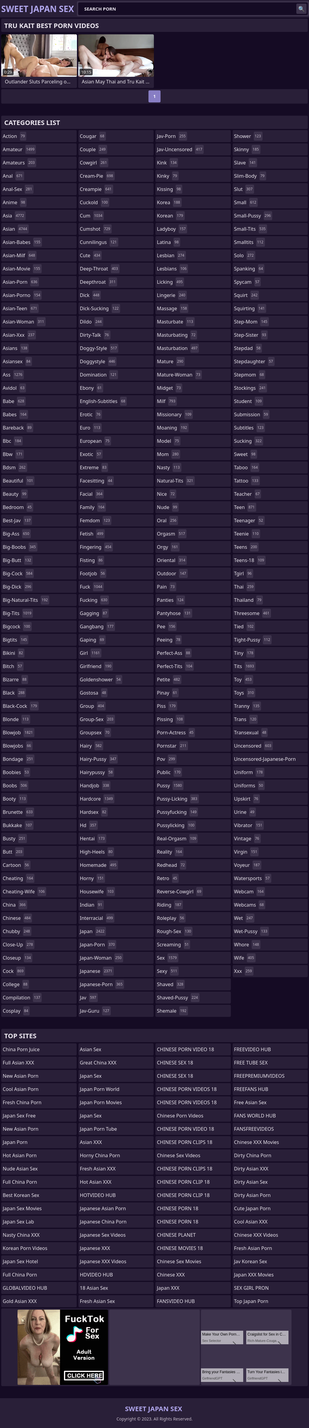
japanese (97, 971)
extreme (94, 467)
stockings (250, 387)
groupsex (95, 732)
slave (245, 162)
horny (92, 878)
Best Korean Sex (21, 1195)
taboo (247, 467)
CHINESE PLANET (176, 1235)
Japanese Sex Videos (103, 1235)
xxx (243, 971)
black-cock (21, 706)
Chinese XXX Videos (256, 1235)
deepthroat (98, 281)
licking (170, 281)
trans (246, 719)
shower (248, 136)
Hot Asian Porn (20, 1155)
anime (15, 202)
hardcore (97, 798)
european (95, 440)
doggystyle (98, 361)
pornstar (172, 745)
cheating (18, 878)
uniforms (249, 785)
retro (168, 878)
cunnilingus (99, 242)
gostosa (94, 692)
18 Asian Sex (94, 1288)
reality (170, 851)
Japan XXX (168, 1288)
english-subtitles (103, 401)
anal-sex (18, 189)
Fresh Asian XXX (98, 1168)
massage (172, 308)
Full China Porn (20, 1182)
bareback (18, 427)
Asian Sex (90, 1049)
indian (92, 904)
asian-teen (21, 308)
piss (167, 706)
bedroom (18, 507)
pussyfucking (177, 812)
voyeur (247, 865)
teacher (247, 493)
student (248, 401)
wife (245, 957)
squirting (250, 308)
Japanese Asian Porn (103, 1208)
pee (167, 626)
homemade (99, 865)
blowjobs (18, 745)
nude (168, 507)
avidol (14, 387)
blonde (16, 719)
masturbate (176, 321)
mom (168, 454)
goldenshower (101, 679)
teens (246, 547)
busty (15, 838)
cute (91, 255)
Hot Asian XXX (96, 1182)
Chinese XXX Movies (256, 1142)
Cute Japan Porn (252, 1208)
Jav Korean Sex (250, 1261)
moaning (173, 427)
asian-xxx (19, 334)
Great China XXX (98, 1062)
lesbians (172, 268)
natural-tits (176, 480)
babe (14, 401)
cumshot (96, 228)
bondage (18, 759)
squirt (246, 295)
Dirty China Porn (253, 1155)
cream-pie (97, 175)
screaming (173, 944)
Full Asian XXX (18, 1062)
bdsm (15, 467)
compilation (22, 997)
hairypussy (97, 772)
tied (244, 626)
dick (90, 295)
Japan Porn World (99, 1089)
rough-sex (175, 931)
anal (13, 175)
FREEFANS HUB (251, 1089)
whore (247, 944)
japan (93, 931)
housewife (97, 891)
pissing (170, 719)
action (14, 136)
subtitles (249, 427)
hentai (93, 838)
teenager (249, 520)
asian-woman (24, 321)
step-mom (251, 321)
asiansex (17, 361)
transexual (251, 732)
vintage (247, 838)
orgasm (171, 533)
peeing (169, 639)
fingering (96, 547)
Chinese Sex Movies (179, 1261)
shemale (172, 1010)
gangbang (97, 626)
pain (166, 586)
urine (245, 812)
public (169, 772)
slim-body (250, 175)
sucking (248, 440)
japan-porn (98, 944)
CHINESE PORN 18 (177, 1208)
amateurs (19, 162)
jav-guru (95, 1010)
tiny (244, 653)
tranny (247, 706)
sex (167, 957)
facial (92, 493)
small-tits (250, 228)
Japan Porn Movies (101, 1102)
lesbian (171, 255)
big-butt (18, 560)
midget (169, 387)
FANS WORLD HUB (255, 1115)
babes (15, 414)
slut (244, 189)
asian (16, 228)
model (168, 440)
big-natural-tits (26, 600)
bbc (13, 440)
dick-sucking (100, 308)
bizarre (15, 679)
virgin (246, 851)
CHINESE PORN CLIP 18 (183, 1182)
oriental (172, 560)
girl (90, 653)
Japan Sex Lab (18, 1221)
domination (99, 374)
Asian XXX (91, 1142)
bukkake (18, 825)
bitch (13, 666)
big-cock (18, 573)
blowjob (18, 732)
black (14, 692)
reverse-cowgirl (180, 891)
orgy (168, 547)
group (93, 706)
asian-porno (22, 295)
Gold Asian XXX (20, 1301)
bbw (13, 454)
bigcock (17, 626)
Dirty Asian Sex (251, 1182)
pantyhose (174, 613)
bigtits (15, 639)
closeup (17, 957)
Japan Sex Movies (22, 1208)
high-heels (97, 851)
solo (244, 255)
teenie (247, 533)
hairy (91, 745)
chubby (17, 931)
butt (13, 851)
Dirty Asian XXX (251, 1168)
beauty (15, 493)
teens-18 (250, 560)
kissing (169, 189)
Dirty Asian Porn (252, 1195)
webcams (250, 904)
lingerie (172, 295)
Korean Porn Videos (25, 1248)
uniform (249, 772)
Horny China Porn (100, 1155)
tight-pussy (253, 639)
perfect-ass (174, 653)
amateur (19, 149)
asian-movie (22, 268)
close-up (18, 944)
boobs (15, 785)
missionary (175, 414)
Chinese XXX (171, 1274)
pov (167, 759)
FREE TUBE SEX (251, 1062)
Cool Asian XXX (251, 1221)
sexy (168, 971)
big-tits (18, 613)
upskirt (247, 798)
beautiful (18, 480)
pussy (170, 785)
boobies (16, 772)
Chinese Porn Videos (180, 1115)
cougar (93, 136)
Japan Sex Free (19, 1115)
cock (14, 971)
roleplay (171, 918)
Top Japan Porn (251, 1301)
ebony (91, 387)
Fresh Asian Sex (97, 1301)
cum (92, 215)
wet (244, 918)
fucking (94, 600)
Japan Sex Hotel (20, 1261)
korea (169, 202)
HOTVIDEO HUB (98, 1195)
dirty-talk (95, 334)
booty (15, 798)
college (16, 984)
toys (245, 692)
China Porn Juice (21, 1049)
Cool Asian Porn (21, 1089)
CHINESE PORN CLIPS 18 (184, 1142)
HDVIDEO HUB (96, 1274)
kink (167, 162)
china (15, 904)
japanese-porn (102, 984)
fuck (92, 586)
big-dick (18, 586)
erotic (91, 414)
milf (167, 401)
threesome (252, 613)
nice (166, 493)
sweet (245, 454)
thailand (248, 600)
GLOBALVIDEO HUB (25, 1288)
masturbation (178, 348)
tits (245, 666)
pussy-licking (178, 798)
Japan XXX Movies (254, 1274)
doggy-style (99, 348)
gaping (93, 639)
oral (167, 520)
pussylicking (176, 825)
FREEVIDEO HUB (252, 1049)
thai (244, 586)
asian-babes (22, 242)
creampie (96, 189)
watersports (252, 878)
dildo (91, 321)
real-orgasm (177, 838)
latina (168, 242)
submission (252, 414)
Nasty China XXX (21, 1235)
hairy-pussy (99, 759)
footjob (93, 573)
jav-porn (172, 136)
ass (13, 374)
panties (171, 600)
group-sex (97, 719)
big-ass (17, 533)
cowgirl (94, 162)
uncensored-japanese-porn (265, 760)
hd (89, 825)
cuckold (95, 202)
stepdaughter (254, 361)
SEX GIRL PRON (251, 1288)
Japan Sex (91, 1076)
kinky (168, 175)
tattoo (247, 480)
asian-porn (21, 281)
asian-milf (20, 255)
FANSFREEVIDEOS (254, 1129)
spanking (249, 268)
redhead (171, 865)
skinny (247, 149)
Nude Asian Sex (20, 1168)
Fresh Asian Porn (253, 1248)
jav (89, 997)
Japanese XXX (95, 1248)
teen (245, 507)
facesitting (97, 480)
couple (93, 149)
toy (243, 679)
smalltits (249, 242)
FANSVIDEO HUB (176, 1301)
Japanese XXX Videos (103, 1261)
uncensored (253, 745)
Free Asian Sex (250, 1102)
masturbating (177, 334)
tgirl (243, 573)
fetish (92, 533)
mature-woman (179, 374)
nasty (169, 467)
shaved (171, 984)
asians (16, 348)
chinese (17, 918)
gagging (94, 613)
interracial (97, 918)
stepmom (250, 374)
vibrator (249, 825)
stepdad (248, 348)
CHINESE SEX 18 (175, 1062)
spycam (247, 281)
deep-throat (99, 268)
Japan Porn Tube (98, 1129)
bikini (13, 653)
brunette (18, 812)
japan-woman (101, 957)
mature (171, 361)
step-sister (251, 334)
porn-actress (176, 732)
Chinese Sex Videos (178, 1155)
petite (169, 679)
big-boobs (20, 547)
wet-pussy (251, 931)
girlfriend (96, 666)
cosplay (16, 1010)
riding (170, 904)
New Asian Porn (21, 1076)
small (246, 202)
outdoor (172, 573)
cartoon (16, 865)
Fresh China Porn (22, 1102)
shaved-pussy (178, 997)
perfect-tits (175, 666)
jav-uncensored (180, 149)
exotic (91, 454)
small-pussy (253, 215)
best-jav (17, 520)
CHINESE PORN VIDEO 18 (185, 1049)
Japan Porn (15, 1142)
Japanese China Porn (103, 1221)
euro (91, 427)
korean (171, 215)
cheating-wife (24, 891)
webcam (249, 891)
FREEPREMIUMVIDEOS (259, 1076)
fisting (92, 560)
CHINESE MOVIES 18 (180, 1248)
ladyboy (172, 228)
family (93, 507)
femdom (96, 520)
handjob (95, 785)
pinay (168, 692)
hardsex (94, 812)
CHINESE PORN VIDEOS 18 (187, 1089)
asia (14, 215)
